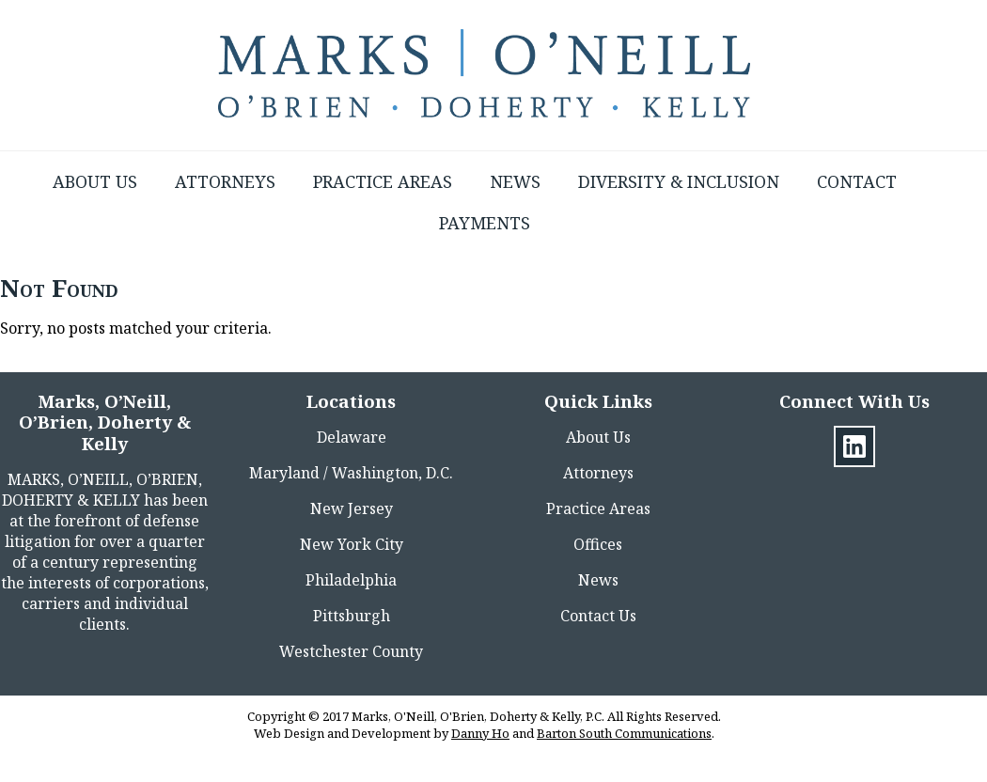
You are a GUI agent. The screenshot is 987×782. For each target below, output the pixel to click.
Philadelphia (351, 580)
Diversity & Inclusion (678, 181)
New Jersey (351, 508)
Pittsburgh (351, 615)
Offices (597, 544)
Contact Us (598, 615)
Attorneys (225, 181)
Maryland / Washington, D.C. (351, 472)
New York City (351, 544)
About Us (95, 181)
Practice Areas (382, 181)
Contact (857, 181)
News (515, 181)
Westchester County (351, 651)
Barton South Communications (624, 733)
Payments (484, 222)
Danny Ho (480, 733)
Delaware (351, 437)
